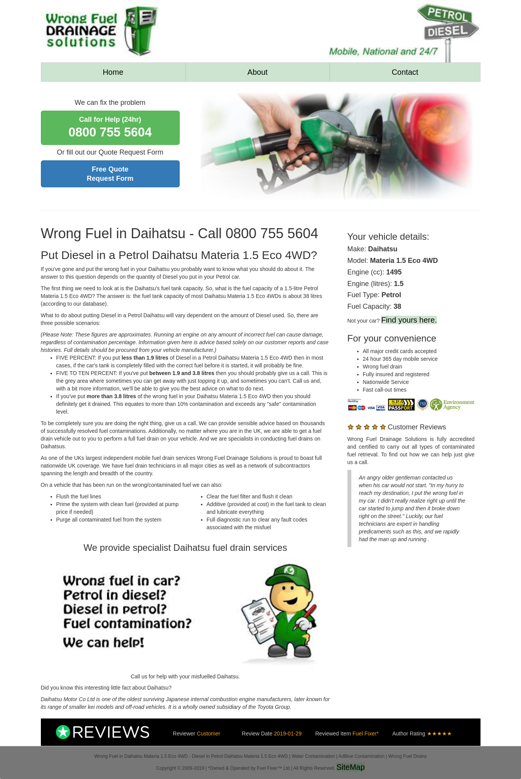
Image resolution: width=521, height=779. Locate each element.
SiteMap (350, 767)
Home (113, 72)
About (258, 72)
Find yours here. (409, 320)
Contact (405, 72)
